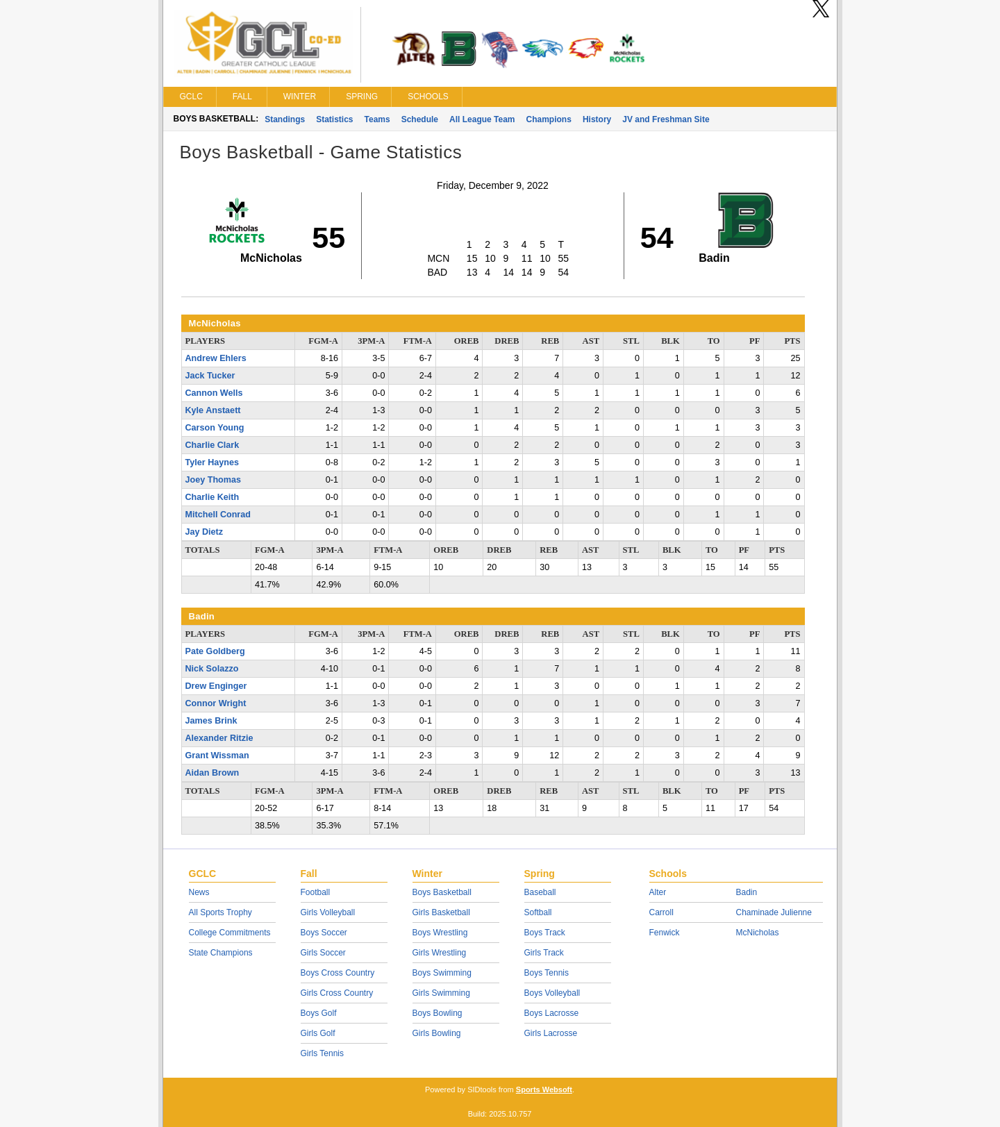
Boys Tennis (546, 973)
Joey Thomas (213, 480)
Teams (377, 119)
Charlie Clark (212, 445)
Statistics (334, 119)
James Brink (211, 721)
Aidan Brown (212, 773)
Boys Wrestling (440, 932)
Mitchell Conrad (218, 514)
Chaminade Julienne (774, 912)
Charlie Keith (212, 497)
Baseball (540, 892)
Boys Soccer (324, 932)
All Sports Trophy (220, 912)
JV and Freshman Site (665, 119)
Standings (285, 119)
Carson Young (214, 428)
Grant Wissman (217, 755)
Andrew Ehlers (216, 358)
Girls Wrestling (439, 953)
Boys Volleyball (552, 993)
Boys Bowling (437, 1013)
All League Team (482, 119)
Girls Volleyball (328, 912)
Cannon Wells (214, 393)
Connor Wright (216, 703)
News (199, 892)
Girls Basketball (441, 912)
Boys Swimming (442, 973)
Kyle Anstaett (213, 410)
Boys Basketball (442, 892)
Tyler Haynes (212, 462)
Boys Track (544, 932)
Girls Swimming (441, 993)
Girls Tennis (322, 1053)
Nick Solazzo (212, 669)
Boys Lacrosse (551, 1013)
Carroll (661, 912)
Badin (747, 892)
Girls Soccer (323, 953)
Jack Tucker (210, 376)
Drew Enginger (216, 686)
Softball (538, 912)
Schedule (419, 119)
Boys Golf (319, 1013)
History (597, 119)
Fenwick (664, 932)
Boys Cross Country (338, 973)
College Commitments (230, 932)
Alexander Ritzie (219, 738)
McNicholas (757, 932)
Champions (549, 119)
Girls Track (544, 953)
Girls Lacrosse (551, 1033)
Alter (658, 892)
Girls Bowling (436, 1033)
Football (316, 892)
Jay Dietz (204, 532)
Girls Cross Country (337, 993)
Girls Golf (318, 1033)
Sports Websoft (544, 1089)
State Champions (221, 953)
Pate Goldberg (215, 651)
